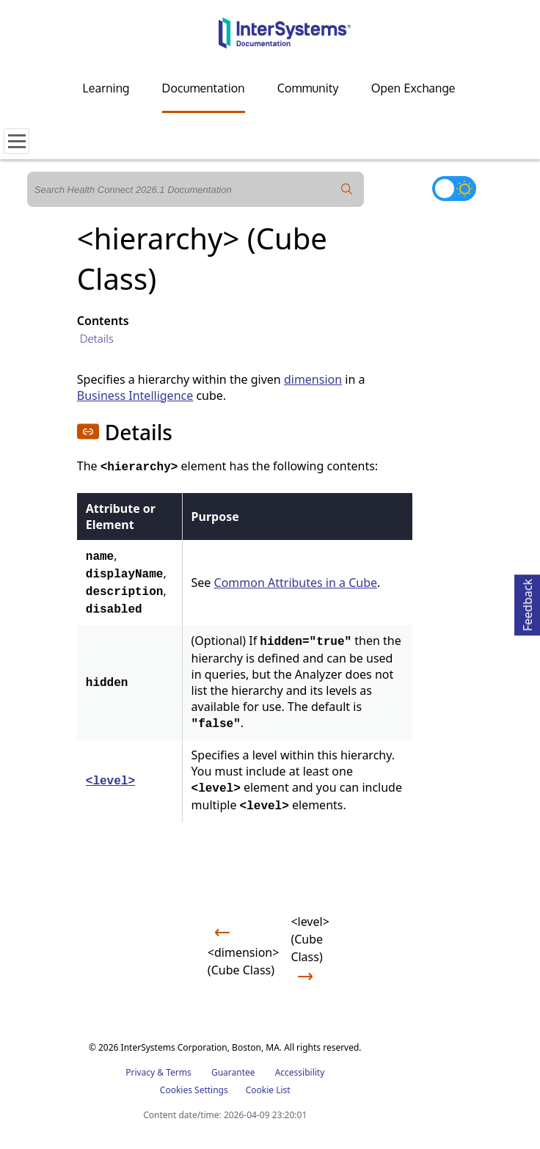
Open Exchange (413, 88)
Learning (106, 88)
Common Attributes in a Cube (295, 582)
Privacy (140, 1072)
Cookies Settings (194, 1090)
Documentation (203, 88)
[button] (88, 431)
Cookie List (268, 1090)
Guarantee (233, 1072)
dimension (313, 379)
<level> (110, 781)
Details (97, 338)
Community (308, 88)
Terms (178, 1072)
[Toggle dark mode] (454, 188)
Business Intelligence (135, 395)
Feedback (527, 602)
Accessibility (300, 1072)
